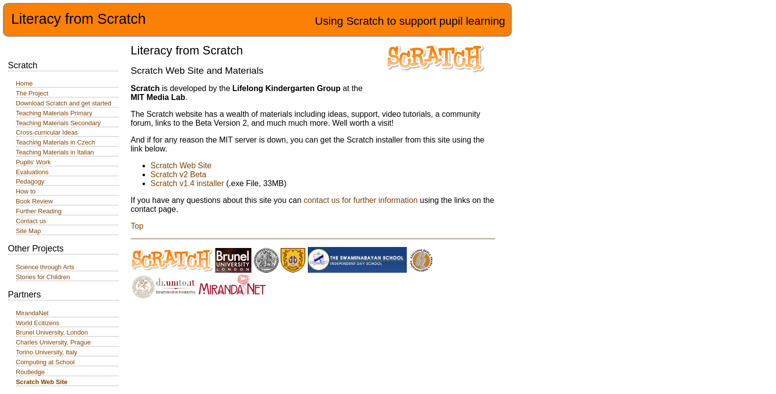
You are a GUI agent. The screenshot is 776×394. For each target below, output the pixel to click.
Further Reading (38, 211)
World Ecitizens (37, 323)
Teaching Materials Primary (54, 113)
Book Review (34, 201)
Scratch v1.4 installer (187, 183)
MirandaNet (32, 313)
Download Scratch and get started (63, 103)
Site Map (28, 231)
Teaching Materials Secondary (58, 123)
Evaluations (32, 172)
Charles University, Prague (53, 342)
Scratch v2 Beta (178, 174)
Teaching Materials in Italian (55, 152)
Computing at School (45, 362)
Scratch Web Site (180, 165)
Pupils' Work (33, 162)
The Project (32, 93)
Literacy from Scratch (78, 19)
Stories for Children (43, 277)
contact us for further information (361, 200)
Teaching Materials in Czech (55, 142)
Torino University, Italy (46, 352)
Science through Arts (45, 267)
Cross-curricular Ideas (47, 132)
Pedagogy (30, 181)
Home (24, 83)
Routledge (30, 372)
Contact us (31, 221)
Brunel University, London (52, 332)
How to (26, 191)
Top (137, 226)
